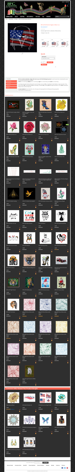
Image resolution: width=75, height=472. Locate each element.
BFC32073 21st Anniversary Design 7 (61, 405)
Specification (9, 81)
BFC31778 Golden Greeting (12, 201)
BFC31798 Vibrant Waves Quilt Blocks (28, 313)
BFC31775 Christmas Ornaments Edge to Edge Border (29, 179)
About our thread (10, 465)
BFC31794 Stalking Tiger (27, 289)
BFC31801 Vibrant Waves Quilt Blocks (12, 335)
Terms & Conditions (40, 465)
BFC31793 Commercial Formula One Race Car (61, 268)
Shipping (47, 465)
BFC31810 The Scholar (11, 312)
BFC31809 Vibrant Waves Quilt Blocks (12, 379)
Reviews (8, 87)
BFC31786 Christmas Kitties (12, 245)
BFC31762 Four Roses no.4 (44, 134)
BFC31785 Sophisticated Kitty (60, 223)
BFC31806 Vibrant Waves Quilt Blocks (28, 357)
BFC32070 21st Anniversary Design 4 (29, 427)
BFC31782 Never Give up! (11, 223)
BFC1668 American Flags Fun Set (45, 405)
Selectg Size (44, 56)
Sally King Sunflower (11, 405)
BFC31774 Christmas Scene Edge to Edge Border (13, 179)
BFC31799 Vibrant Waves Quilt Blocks (44, 313)
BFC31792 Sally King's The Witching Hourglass (45, 268)
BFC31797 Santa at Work (59, 289)
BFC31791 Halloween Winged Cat (29, 267)
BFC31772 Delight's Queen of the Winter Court (45, 157)
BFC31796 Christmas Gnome (44, 289)
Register (67, 2)
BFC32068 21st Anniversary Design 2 (13, 449)
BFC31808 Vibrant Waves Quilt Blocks (60, 357)
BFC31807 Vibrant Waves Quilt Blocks (44, 357)
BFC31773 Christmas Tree (59, 156)
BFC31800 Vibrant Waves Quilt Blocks (60, 313)
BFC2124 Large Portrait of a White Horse (29, 379)
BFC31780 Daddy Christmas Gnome (45, 201)
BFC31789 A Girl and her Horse (60, 245)
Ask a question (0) (44, 26)
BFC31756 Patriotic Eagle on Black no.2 (13, 113)
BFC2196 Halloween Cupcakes (28, 449)
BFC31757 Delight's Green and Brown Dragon (28, 113)
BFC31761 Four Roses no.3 (27, 134)
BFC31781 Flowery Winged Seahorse (60, 202)
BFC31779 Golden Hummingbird (29, 201)
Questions (8, 85)
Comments (9, 83)
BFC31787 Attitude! (26, 245)
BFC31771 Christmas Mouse (28, 156)
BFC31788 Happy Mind (43, 245)
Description (9, 78)
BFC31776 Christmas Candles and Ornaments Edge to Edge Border (45, 179)
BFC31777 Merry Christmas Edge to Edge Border (61, 179)
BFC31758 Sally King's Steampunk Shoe (45, 113)
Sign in (63, 2)
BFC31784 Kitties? (42, 223)
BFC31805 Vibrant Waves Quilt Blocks (12, 357)
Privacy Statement (32, 465)
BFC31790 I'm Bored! (10, 267)
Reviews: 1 (12, 409)
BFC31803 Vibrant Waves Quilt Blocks (44, 335)
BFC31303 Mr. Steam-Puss (60, 427)
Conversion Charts (18, 465)
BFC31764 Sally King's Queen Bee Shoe (13, 157)
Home (6, 19)
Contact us (58, 465)
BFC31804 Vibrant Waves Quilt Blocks (60, 335)
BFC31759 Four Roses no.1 (60, 112)
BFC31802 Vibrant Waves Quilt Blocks (28, 335)
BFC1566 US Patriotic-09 (27, 405)
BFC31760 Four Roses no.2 (11, 134)
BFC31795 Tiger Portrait (11, 289)
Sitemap (52, 465)
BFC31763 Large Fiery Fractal (60, 134)
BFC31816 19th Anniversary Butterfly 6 (44, 428)
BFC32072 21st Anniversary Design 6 (13, 427)
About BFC (25, 465)
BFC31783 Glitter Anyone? (27, 223)
